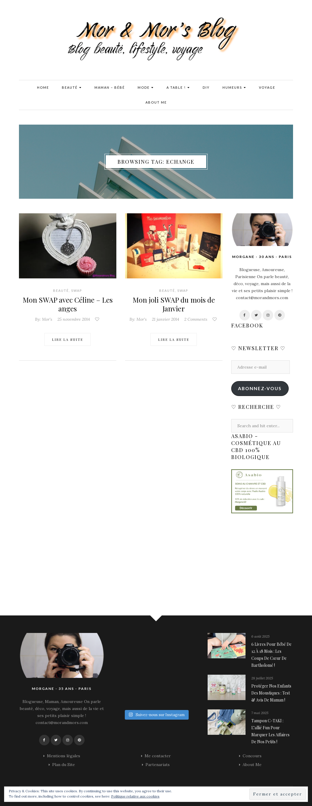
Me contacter (158, 755)
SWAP (76, 290)
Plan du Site (63, 764)
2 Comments (195, 319)
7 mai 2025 (259, 713)
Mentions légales (63, 755)
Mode (146, 87)
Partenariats (158, 764)
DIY (206, 87)
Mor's (47, 319)
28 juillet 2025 (262, 678)
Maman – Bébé (109, 87)
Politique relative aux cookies (135, 796)
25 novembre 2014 (73, 319)
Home (43, 87)
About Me (156, 102)
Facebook (247, 325)
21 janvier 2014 (165, 319)
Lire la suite (67, 339)
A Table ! (178, 87)
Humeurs (234, 87)
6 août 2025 (260, 636)
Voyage (267, 87)
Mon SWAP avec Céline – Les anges (68, 304)
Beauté (72, 87)
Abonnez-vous (260, 388)
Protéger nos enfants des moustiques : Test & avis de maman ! (271, 693)
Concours (252, 755)
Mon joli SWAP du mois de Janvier (174, 304)
